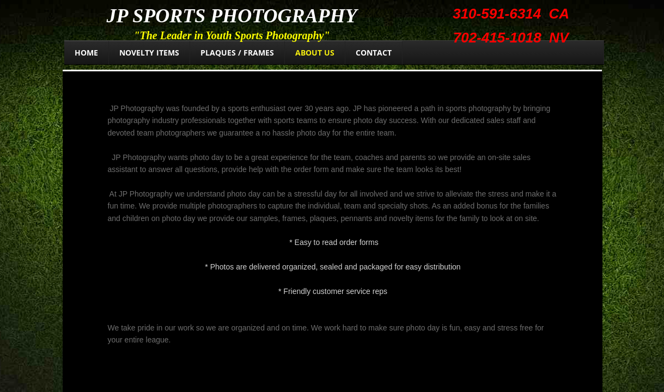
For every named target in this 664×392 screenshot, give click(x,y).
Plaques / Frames (237, 52)
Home (86, 52)
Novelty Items (149, 52)
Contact (374, 52)
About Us (314, 52)
